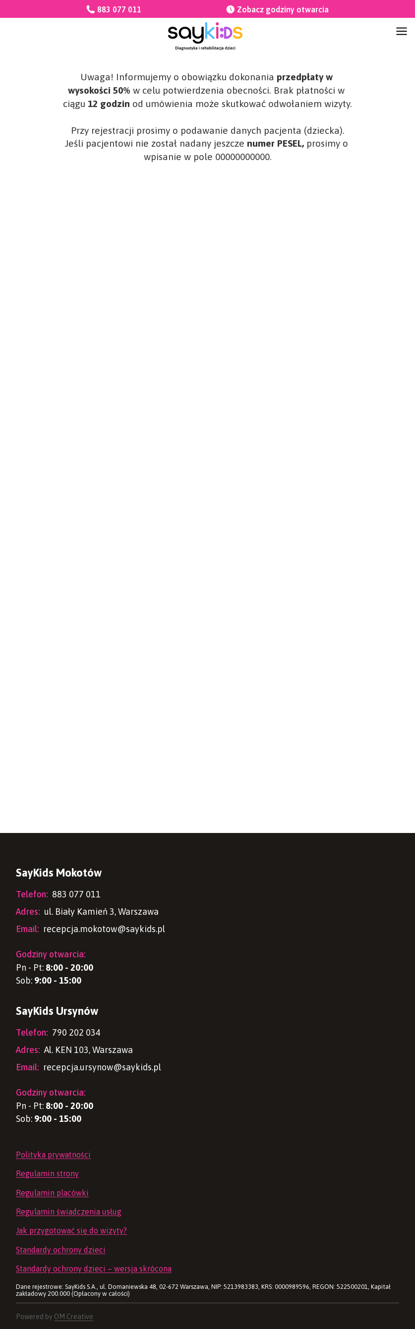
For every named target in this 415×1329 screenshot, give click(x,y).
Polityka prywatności (53, 1154)
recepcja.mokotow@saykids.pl (90, 929)
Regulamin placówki (52, 1192)
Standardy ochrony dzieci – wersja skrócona (94, 1268)
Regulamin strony (47, 1173)
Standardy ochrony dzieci (61, 1249)
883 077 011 (58, 894)
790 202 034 (58, 1032)
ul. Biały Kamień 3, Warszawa (87, 911)
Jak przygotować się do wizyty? (71, 1230)
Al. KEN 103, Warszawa (74, 1050)
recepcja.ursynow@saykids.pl (88, 1067)
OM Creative (73, 1317)
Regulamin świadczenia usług (68, 1211)
